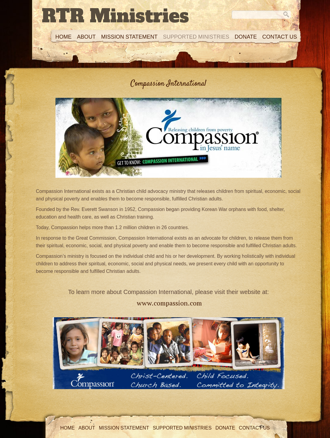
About (86, 37)
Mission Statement (129, 37)
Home (63, 37)
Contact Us (279, 37)
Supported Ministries (196, 37)
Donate (245, 37)
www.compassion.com (169, 303)
